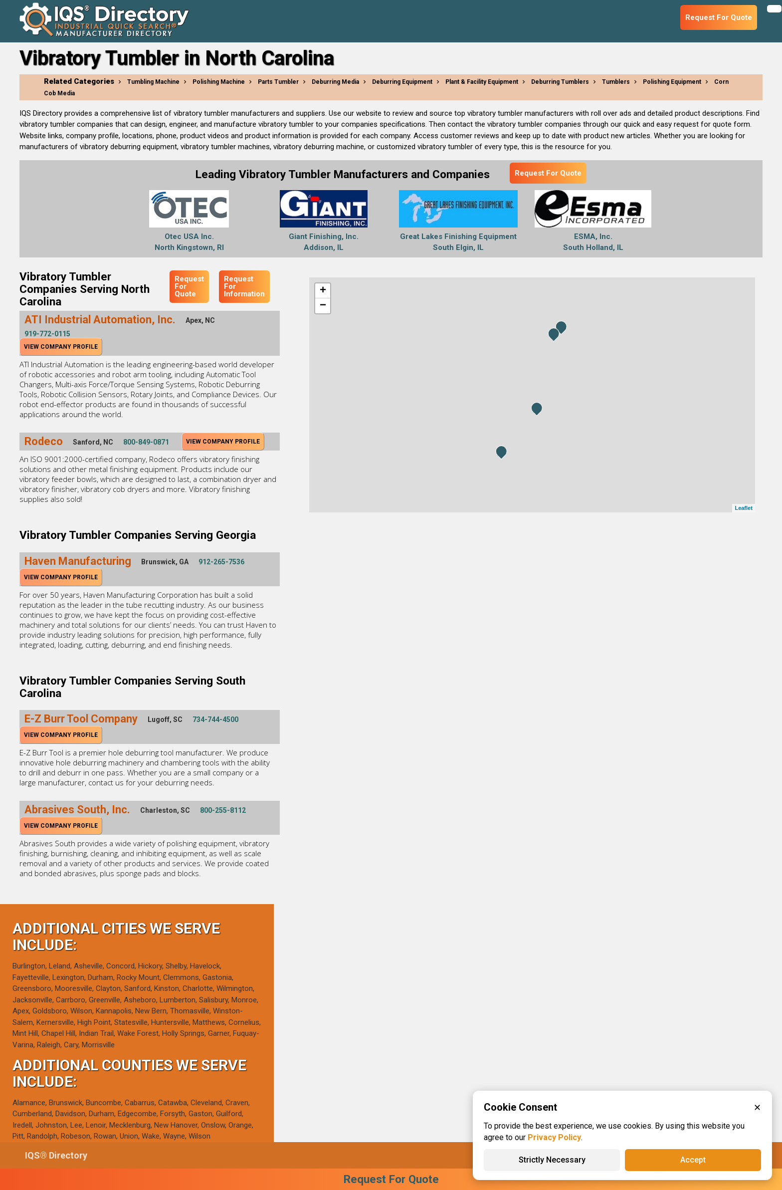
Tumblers (616, 81)
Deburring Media (335, 81)
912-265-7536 (221, 562)
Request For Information (244, 286)
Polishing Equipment (672, 81)
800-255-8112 (223, 810)
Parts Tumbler (278, 81)
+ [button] (323, 290)
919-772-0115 (47, 334)
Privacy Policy (554, 1137)
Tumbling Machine (153, 81)
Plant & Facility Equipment (481, 81)
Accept (693, 1160)
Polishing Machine (219, 81)
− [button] (323, 305)
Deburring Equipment (402, 81)
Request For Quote (548, 173)
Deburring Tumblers (560, 81)
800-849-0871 (146, 442)
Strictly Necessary (552, 1160)
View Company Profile (61, 346)
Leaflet (743, 508)
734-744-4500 (215, 719)
